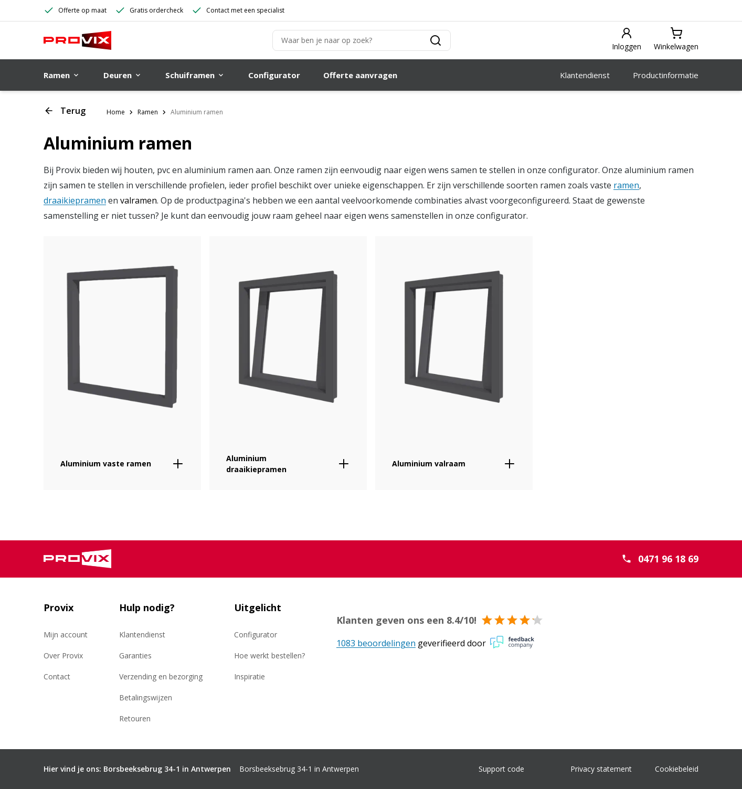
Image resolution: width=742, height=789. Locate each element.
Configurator (255, 634)
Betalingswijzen (145, 697)
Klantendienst (142, 634)
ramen (626, 185)
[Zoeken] (361, 40)
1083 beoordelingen (376, 643)
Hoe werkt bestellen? (269, 655)
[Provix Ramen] (77, 40)
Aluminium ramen (197, 112)
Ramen (147, 112)
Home (116, 112)
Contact (57, 676)
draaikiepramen (75, 200)
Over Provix (63, 655)
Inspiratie (249, 676)
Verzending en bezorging (161, 676)
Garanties (135, 655)
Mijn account (66, 634)
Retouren (135, 718)
